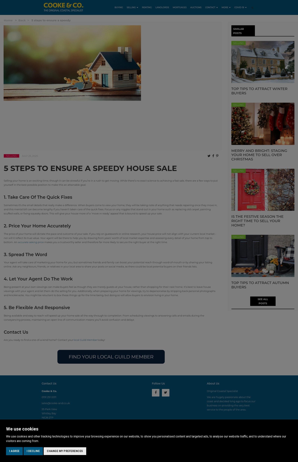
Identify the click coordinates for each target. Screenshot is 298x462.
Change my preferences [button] (65, 451)
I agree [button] (14, 451)
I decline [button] (33, 451)
